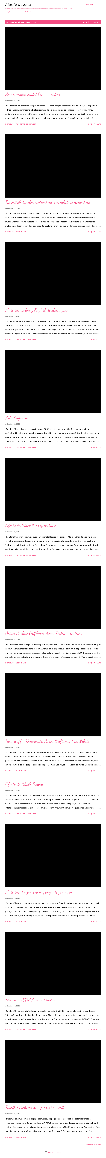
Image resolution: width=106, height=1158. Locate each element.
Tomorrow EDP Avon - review (30, 999)
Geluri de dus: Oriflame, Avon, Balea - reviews (43, 633)
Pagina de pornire (11, 12)
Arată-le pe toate (91, 22)
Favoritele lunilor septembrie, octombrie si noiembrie (47, 202)
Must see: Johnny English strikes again (37, 310)
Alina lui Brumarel (18, 4)
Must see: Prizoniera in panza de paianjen (38, 892)
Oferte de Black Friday (24, 784)
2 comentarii (21, 663)
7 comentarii (21, 232)
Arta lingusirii (17, 417)
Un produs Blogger (53, 1152)
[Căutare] (89, 4)
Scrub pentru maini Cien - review (32, 94)
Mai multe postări (93, 1144)
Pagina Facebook (29, 12)
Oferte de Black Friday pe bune (30, 525)
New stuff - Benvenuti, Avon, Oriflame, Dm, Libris (47, 741)
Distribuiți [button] (9, 124)
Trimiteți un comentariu (26, 124)
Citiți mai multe (94, 124)
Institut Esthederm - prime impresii (34, 1107)
